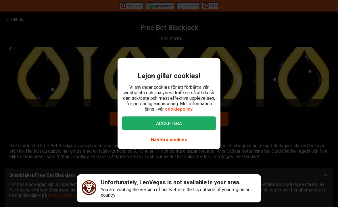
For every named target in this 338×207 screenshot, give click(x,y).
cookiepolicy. (179, 109)
